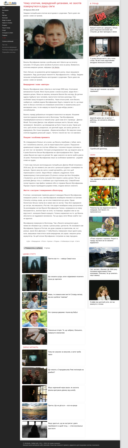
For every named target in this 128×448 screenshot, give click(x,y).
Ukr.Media (55, 67)
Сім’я (78, 241)
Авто (3, 8)
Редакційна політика (8, 52)
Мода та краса (6, 20)
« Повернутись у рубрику (33, 248)
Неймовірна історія (67, 241)
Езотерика (5, 10)
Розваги (4, 25)
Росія (44, 241)
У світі (4, 38)
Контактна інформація (9, 47)
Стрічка (47, 248)
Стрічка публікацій (7, 41)
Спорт (4, 30)
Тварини (4, 35)
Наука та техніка (7, 23)
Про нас (4, 45)
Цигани (50, 241)
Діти (29, 241)
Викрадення (36, 241)
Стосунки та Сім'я (7, 33)
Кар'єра (4, 15)
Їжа (3, 13)
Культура (5, 18)
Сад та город (6, 28)
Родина (56, 241)
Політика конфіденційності (10, 50)
